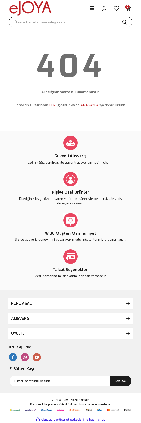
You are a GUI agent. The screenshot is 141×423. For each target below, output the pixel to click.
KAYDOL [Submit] (121, 381)
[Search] (70, 22)
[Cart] (128, 8)
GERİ (52, 105)
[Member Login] (104, 8)
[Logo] (30, 8)
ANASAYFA (89, 105)
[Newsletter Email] (70, 381)
